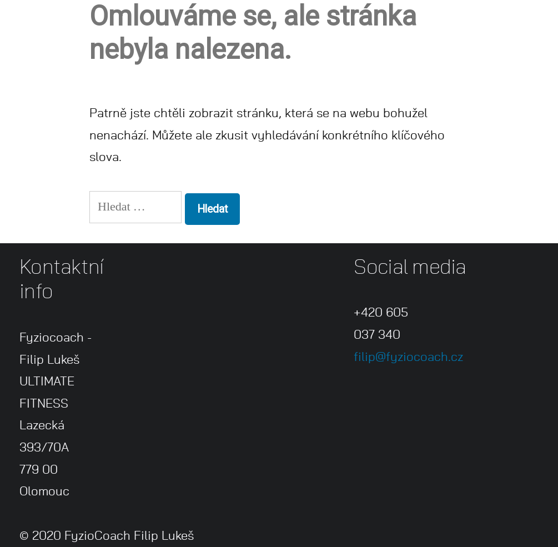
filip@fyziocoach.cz (408, 357)
